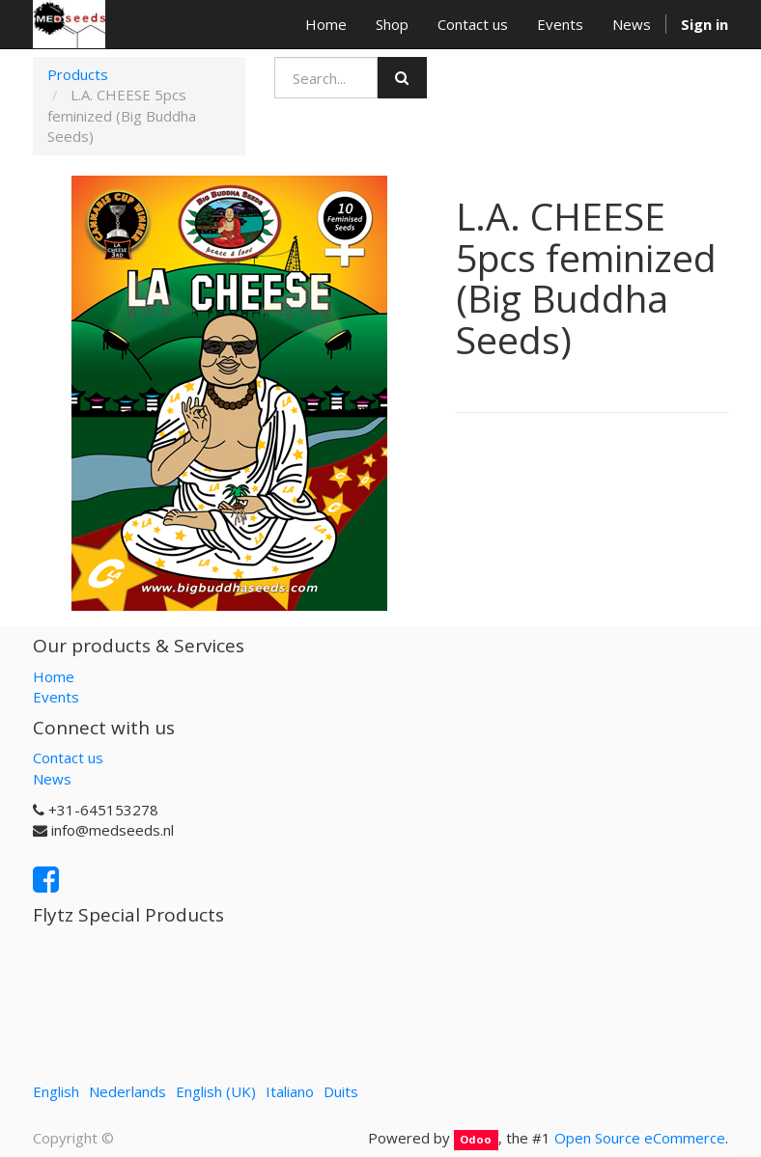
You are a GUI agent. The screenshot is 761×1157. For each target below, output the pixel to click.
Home (53, 676)
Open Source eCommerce (639, 1137)
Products (77, 74)
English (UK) (216, 1091)
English (56, 1091)
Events (56, 696)
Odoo (476, 1139)
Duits (341, 1091)
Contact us (68, 757)
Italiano (290, 1091)
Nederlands (127, 1091)
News (52, 778)
